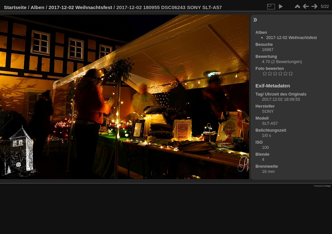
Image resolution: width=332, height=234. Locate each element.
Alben (37, 7)
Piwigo (328, 186)
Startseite (15, 7)
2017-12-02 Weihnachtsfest (80, 7)
